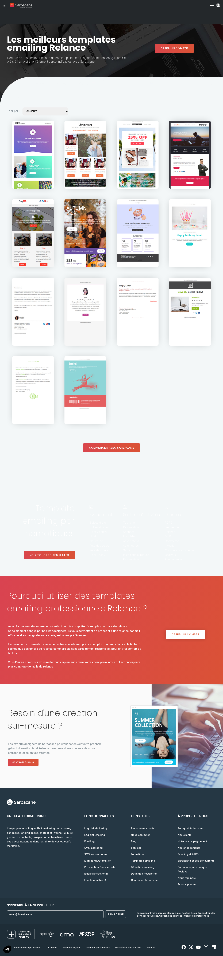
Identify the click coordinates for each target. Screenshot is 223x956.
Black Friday (97, 555)
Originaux (170, 555)
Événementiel (173, 559)
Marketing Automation (97, 860)
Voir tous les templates (49, 555)
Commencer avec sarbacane (111, 447)
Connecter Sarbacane (144, 880)
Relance (170, 532)
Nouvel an (96, 541)
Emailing (89, 841)
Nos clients (184, 834)
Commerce (172, 541)
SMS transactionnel (96, 854)
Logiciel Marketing (95, 828)
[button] (7, 949)
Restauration (131, 527)
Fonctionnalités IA (95, 880)
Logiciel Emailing (94, 834)
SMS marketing (93, 847)
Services (136, 847)
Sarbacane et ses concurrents (196, 860)
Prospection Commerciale (100, 867)
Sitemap (151, 947)
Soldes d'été (98, 522)
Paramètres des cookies (128, 947)
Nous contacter (140, 834)
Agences (128, 532)
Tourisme (129, 522)
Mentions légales (71, 947)
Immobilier (129, 536)
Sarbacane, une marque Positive (192, 869)
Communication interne (179, 550)
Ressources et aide (143, 828)
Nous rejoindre (187, 877)
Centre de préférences (196, 915)
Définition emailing (142, 867)
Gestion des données (170, 915)
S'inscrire (115, 914)
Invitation (170, 545)
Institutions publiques (136, 555)
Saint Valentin (98, 532)
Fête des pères (99, 545)
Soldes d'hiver (99, 527)
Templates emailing (143, 860)
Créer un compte (174, 48)
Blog (133, 841)
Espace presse (187, 884)
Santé (126, 550)
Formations (137, 854)
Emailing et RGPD (188, 854)
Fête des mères (100, 550)
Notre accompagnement (192, 841)
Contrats (52, 947)
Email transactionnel (96, 873)
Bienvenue (172, 527)
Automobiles (131, 545)
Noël (93, 536)
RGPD (168, 522)
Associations (131, 541)
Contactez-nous (25, 762)
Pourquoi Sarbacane (190, 828)
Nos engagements (189, 847)
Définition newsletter (144, 873)
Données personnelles (98, 947)
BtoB (168, 536)
